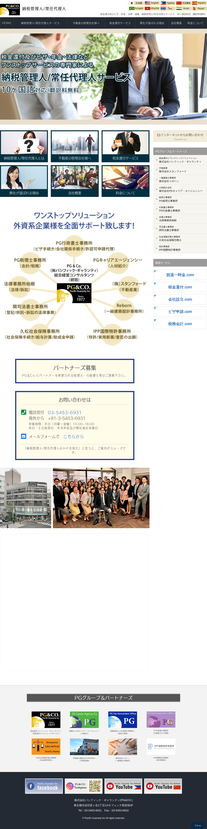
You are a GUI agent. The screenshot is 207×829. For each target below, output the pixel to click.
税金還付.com (180, 287)
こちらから (73, 436)
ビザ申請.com (180, 311)
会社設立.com (180, 299)
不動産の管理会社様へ (86, 23)
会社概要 (176, 23)
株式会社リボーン (169, 180)
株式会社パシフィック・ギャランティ (180, 160)
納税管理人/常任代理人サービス (40, 23)
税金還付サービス (120, 23)
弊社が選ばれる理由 (152, 23)
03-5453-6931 (65, 412)
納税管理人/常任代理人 (33, 8)
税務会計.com (180, 324)
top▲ (198, 825)
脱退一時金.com (180, 275)
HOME (7, 23)
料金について (195, 23)
